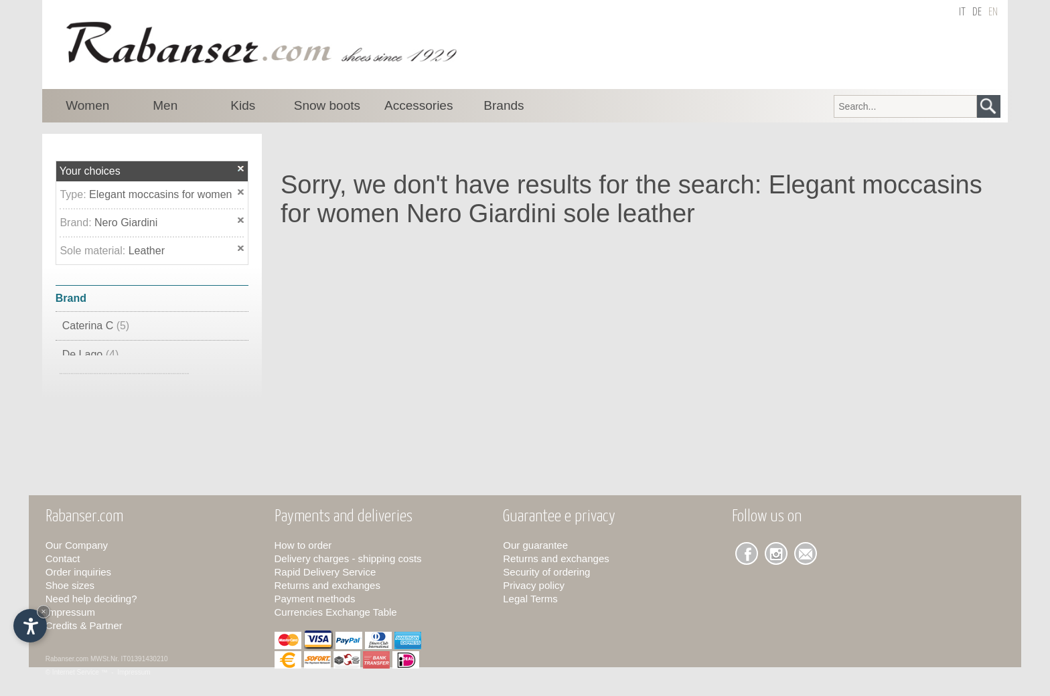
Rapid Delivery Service (325, 572)
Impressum (70, 612)
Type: (74, 194)
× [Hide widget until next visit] (43, 611)
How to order (303, 545)
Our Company (77, 545)
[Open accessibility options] (30, 625)
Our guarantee (535, 545)
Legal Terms (530, 598)
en (993, 12)
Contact (63, 558)
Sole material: (94, 250)
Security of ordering (546, 572)
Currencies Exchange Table (336, 612)
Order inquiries (78, 572)
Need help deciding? (91, 598)
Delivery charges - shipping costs (348, 558)
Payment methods (315, 598)
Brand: (77, 222)
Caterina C (95, 325)
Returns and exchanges (327, 585)
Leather (147, 250)
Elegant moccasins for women (160, 194)
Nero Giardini (125, 222)
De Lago (90, 354)
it (962, 12)
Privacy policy (534, 585)
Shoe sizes (70, 585)
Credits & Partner (84, 625)
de (977, 12)
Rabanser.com (67, 659)
